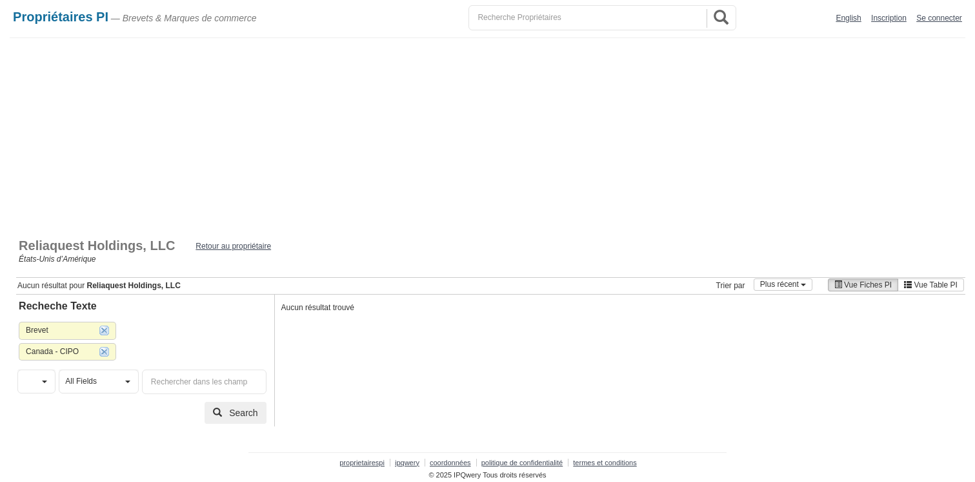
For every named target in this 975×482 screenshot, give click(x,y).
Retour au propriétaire (233, 246)
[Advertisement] (487, 135)
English (848, 18)
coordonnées (450, 462)
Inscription (889, 18)
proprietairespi (362, 462)
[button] (36, 381)
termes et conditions (604, 462)
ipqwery (407, 462)
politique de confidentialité (522, 462)
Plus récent (783, 284)
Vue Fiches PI (863, 284)
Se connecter (939, 18)
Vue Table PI (931, 284)
